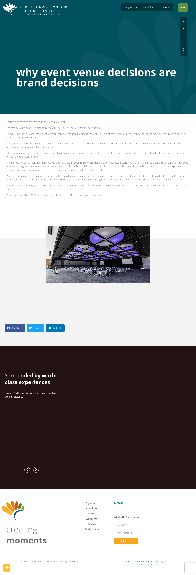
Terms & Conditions (144, 561)
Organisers (131, 7)
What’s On (91, 518)
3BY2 (152, 564)
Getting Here (91, 529)
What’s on (183, 25)
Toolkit (92, 523)
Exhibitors (148, 7)
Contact (183, 49)
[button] (183, 7)
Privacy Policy (162, 561)
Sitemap (128, 561)
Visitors (165, 7)
